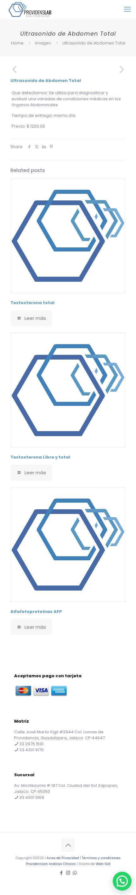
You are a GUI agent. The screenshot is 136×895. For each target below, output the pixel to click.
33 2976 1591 (31, 744)
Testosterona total (32, 303)
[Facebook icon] (61, 872)
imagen (43, 43)
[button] (122, 881)
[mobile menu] (127, 9)
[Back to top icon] (68, 845)
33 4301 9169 (31, 797)
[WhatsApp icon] (74, 872)
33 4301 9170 (31, 750)
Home (17, 43)
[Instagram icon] (68, 872)
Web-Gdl (103, 864)
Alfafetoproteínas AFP (36, 612)
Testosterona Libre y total (40, 457)
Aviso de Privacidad (63, 858)
